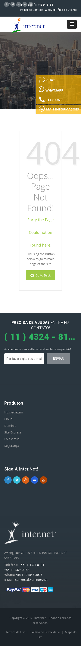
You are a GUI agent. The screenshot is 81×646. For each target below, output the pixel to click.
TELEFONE (50, 99)
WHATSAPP (50, 89)
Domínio (10, 426)
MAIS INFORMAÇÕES (58, 109)
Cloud (8, 419)
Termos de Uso (16, 632)
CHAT (46, 79)
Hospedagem (13, 412)
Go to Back (40, 275)
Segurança (11, 446)
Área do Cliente (67, 9)
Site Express (12, 432)
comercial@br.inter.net (31, 580)
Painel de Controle (31, 9)
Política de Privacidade (45, 632)
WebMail (50, 9)
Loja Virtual (12, 439)
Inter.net (40, 618)
